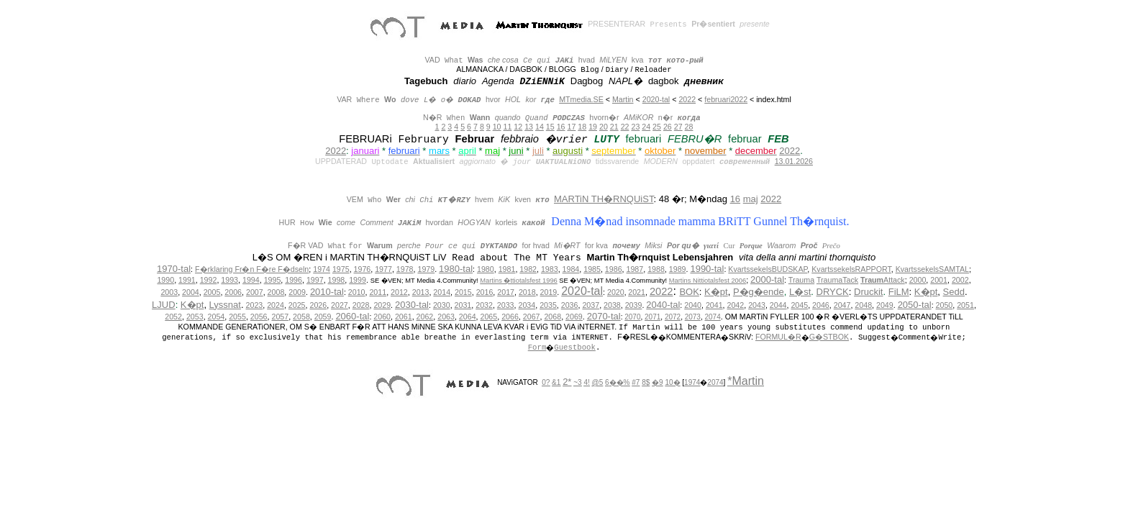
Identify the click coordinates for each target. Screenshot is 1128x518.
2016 (485, 292)
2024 (275, 305)
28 (689, 126)
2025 (297, 305)
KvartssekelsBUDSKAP (767, 269)
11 (508, 126)
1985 (592, 269)
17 (571, 126)
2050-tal (915, 304)
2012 (399, 292)
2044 (778, 305)
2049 (884, 305)
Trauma (801, 280)
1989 (677, 269)
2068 (552, 316)
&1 (556, 382)
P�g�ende (758, 291)
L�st (800, 291)
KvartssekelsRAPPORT (851, 269)
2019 (549, 292)
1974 (321, 269)
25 (656, 126)
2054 (216, 316)
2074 (713, 317)
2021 (636, 292)
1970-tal (174, 268)
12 (518, 126)
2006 (233, 292)
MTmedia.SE (581, 99)
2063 (446, 316)
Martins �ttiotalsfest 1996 (519, 280)
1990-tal (707, 268)
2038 (612, 305)
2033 (505, 305)
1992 (208, 280)
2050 (944, 305)
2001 (938, 280)
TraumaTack (837, 280)
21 (614, 126)
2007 (254, 292)
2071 (652, 317)
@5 (598, 382)
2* (567, 381)
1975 (341, 269)
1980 (485, 269)
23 (635, 126)
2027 (339, 305)
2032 (484, 305)
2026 (318, 305)
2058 (301, 316)
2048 (863, 305)
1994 (251, 280)
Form (537, 347)
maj (750, 199)
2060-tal (352, 316)
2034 (526, 305)
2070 (632, 317)
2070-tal (604, 316)
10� (672, 382)
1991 (187, 280)
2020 (615, 292)
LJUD (164, 304)
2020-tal (656, 99)
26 (667, 126)
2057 (279, 316)
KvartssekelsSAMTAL (932, 269)
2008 (276, 292)
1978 (405, 269)
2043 (756, 305)
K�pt (716, 291)
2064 (467, 316)
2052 (173, 316)
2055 (237, 316)
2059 (323, 316)
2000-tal (767, 279)
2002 (960, 280)
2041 (714, 305)
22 (625, 126)
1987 (635, 269)
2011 (377, 292)
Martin (623, 99)
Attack (882, 280)
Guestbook (575, 347)
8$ (646, 382)
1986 (613, 269)
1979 (426, 269)
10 (497, 126)
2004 (190, 292)
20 (603, 126)
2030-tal (412, 304)
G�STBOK (829, 336)
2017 (505, 292)
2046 (820, 305)
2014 (441, 292)
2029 (382, 305)
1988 (656, 269)
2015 (463, 292)
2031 (463, 305)
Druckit (868, 291)
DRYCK (833, 291)
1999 (357, 280)
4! (586, 382)
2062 (425, 316)
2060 (382, 316)
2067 (531, 316)
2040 (692, 305)
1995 (272, 280)
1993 (229, 280)
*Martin (745, 381)
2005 (212, 292)
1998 (336, 280)
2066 (510, 316)
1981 (507, 269)
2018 (527, 292)
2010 (356, 292)
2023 (254, 305)
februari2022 (725, 99)
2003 (169, 292)
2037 (590, 305)
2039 (633, 305)
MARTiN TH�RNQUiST (603, 199)
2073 (693, 317)
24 (646, 126)
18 (582, 126)
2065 (489, 316)
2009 (297, 292)
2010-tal (327, 291)
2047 (842, 305)
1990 (165, 280)
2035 (548, 305)
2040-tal (663, 304)
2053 (195, 316)
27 (678, 126)
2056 (259, 316)
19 (592, 126)
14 (539, 126)
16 (561, 126)
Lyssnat (225, 304)
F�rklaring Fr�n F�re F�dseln (252, 269)
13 (528, 126)
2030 (441, 305)
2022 (687, 99)
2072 (673, 317)
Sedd (954, 291)
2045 (799, 305)
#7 (636, 382)
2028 (361, 305)
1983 (549, 269)
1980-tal (456, 268)
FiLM (898, 291)
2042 (736, 305)
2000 (918, 280)
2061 (403, 316)
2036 (569, 305)
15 (550, 126)
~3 (577, 382)
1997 (315, 280)
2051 (965, 305)
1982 (528, 269)
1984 (571, 269)
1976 (362, 269)
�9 (657, 382)
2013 (420, 292)
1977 (383, 269)
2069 (574, 316)
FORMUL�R (778, 336)
